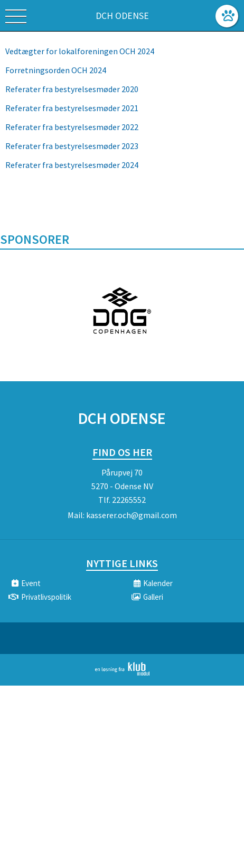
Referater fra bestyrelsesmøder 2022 (71, 127)
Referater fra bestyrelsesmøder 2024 (71, 165)
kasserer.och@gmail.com (131, 515)
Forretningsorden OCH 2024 (55, 70)
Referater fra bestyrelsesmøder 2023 (71, 146)
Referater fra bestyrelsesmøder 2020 (71, 89)
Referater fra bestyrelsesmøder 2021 (72, 108)
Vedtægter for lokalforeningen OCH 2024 (79, 51)
